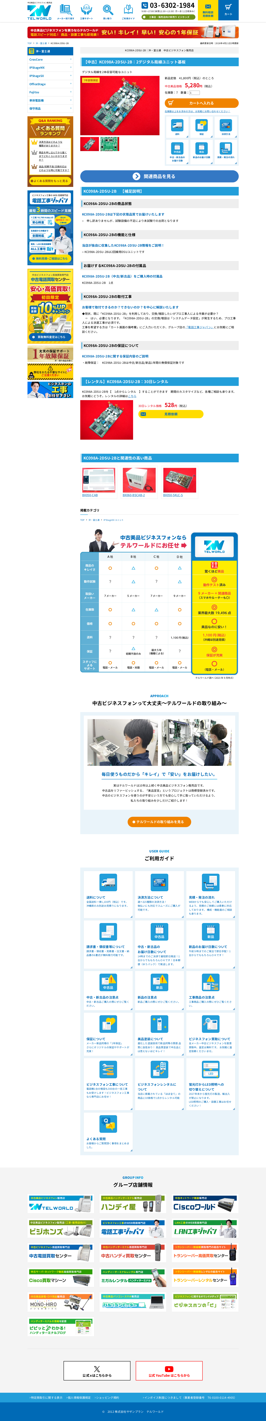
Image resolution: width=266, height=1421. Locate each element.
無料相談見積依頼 (208, 14)
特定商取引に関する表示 (47, 1397)
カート (228, 14)
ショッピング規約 (107, 1397)
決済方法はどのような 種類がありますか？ (50, 143)
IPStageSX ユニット (114, 519)
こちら (132, 396)
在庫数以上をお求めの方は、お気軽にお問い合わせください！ (197, 111)
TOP (29, 43)
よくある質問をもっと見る (51, 181)
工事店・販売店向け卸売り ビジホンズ (169, 17)
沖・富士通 (41, 43)
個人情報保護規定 (79, 1397)
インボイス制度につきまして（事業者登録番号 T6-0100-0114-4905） (190, 1397)
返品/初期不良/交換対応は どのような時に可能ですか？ (54, 168)
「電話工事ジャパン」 (199, 327)
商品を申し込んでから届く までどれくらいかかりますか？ (53, 156)
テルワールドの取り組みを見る (160, 821)
